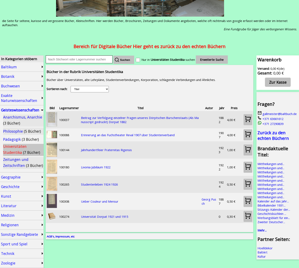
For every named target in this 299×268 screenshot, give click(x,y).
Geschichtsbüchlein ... (271, 214)
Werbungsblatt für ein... (273, 218)
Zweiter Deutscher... (271, 222)
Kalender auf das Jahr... (273, 201)
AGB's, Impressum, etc (61, 236)
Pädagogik (21, 139)
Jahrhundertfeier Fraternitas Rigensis (106, 150)
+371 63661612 (270, 119)
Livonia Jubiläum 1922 (95, 167)
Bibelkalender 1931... (271, 205)
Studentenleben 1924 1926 (99, 184)
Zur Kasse (278, 82)
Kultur (261, 256)
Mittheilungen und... (270, 164)
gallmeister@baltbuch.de (277, 114)
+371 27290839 (270, 124)
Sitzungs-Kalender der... (273, 209)
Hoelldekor (265, 248)
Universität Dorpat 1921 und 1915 (104, 216)
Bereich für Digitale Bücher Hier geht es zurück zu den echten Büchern (149, 46)
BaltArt (262, 252)
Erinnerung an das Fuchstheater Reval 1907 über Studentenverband (128, 135)
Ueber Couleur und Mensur (99, 201)
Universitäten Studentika (21, 149)
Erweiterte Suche (212, 60)
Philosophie (22, 131)
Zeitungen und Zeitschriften (23, 162)
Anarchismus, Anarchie (22, 120)
